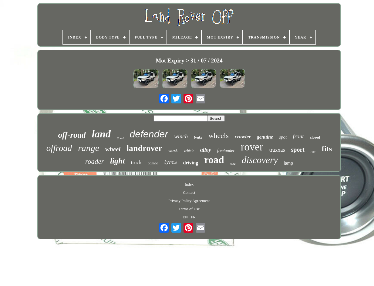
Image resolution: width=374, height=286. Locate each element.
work (173, 150)
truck (136, 162)
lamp (288, 163)
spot (283, 137)
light (117, 160)
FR (193, 217)
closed (315, 137)
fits (327, 149)
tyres (170, 161)
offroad (59, 148)
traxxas (277, 150)
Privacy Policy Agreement (189, 200)
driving (190, 162)
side (233, 164)
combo (153, 163)
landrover (144, 148)
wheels (218, 136)
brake (198, 137)
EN (185, 217)
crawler (243, 137)
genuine (265, 137)
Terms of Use (189, 209)
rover (252, 147)
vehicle (189, 151)
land (101, 134)
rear (313, 151)
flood (120, 138)
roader (94, 161)
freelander (226, 150)
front (298, 136)
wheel (112, 149)
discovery (260, 160)
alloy (205, 150)
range (88, 148)
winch (181, 136)
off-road (72, 135)
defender (149, 134)
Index (189, 184)
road (214, 159)
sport (298, 149)
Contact (189, 192)
